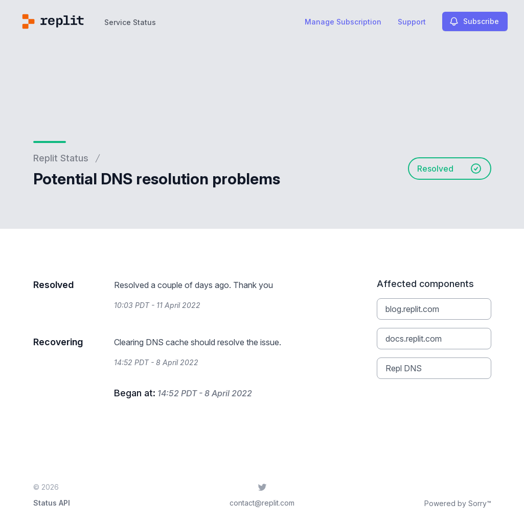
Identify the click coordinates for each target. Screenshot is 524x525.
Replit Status (60, 158)
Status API (51, 502)
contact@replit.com (262, 502)
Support (412, 21)
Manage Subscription (343, 21)
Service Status (130, 22)
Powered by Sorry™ (457, 503)
